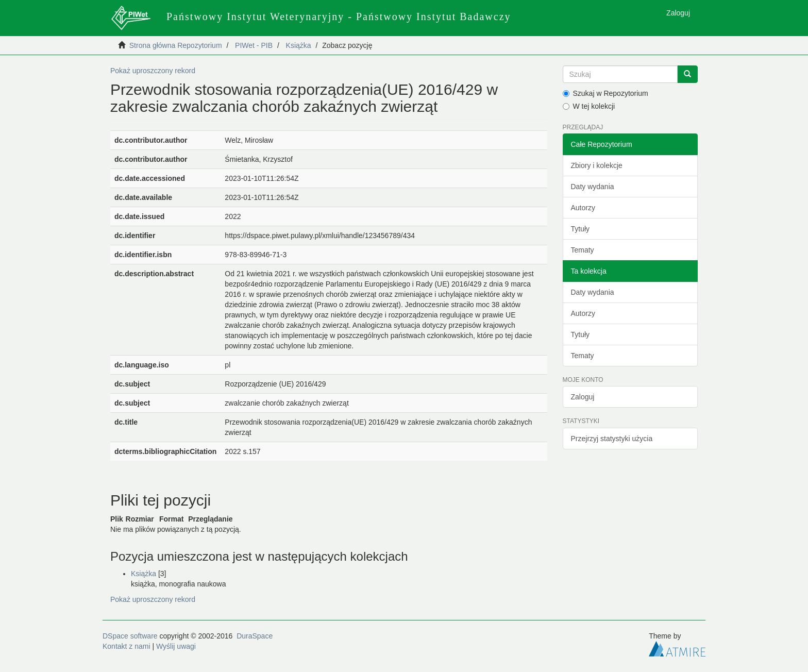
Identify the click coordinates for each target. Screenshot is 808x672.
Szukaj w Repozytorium (605, 93)
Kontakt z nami (126, 646)
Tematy (582, 250)
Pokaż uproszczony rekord (152, 70)
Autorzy (583, 208)
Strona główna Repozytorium (175, 45)
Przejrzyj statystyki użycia (612, 438)
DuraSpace (255, 636)
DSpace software (130, 636)
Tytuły (580, 229)
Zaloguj (583, 397)
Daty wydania (592, 186)
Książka (298, 45)
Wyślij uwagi (176, 646)
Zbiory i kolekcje (596, 165)
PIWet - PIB (254, 45)
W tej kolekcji (589, 106)
